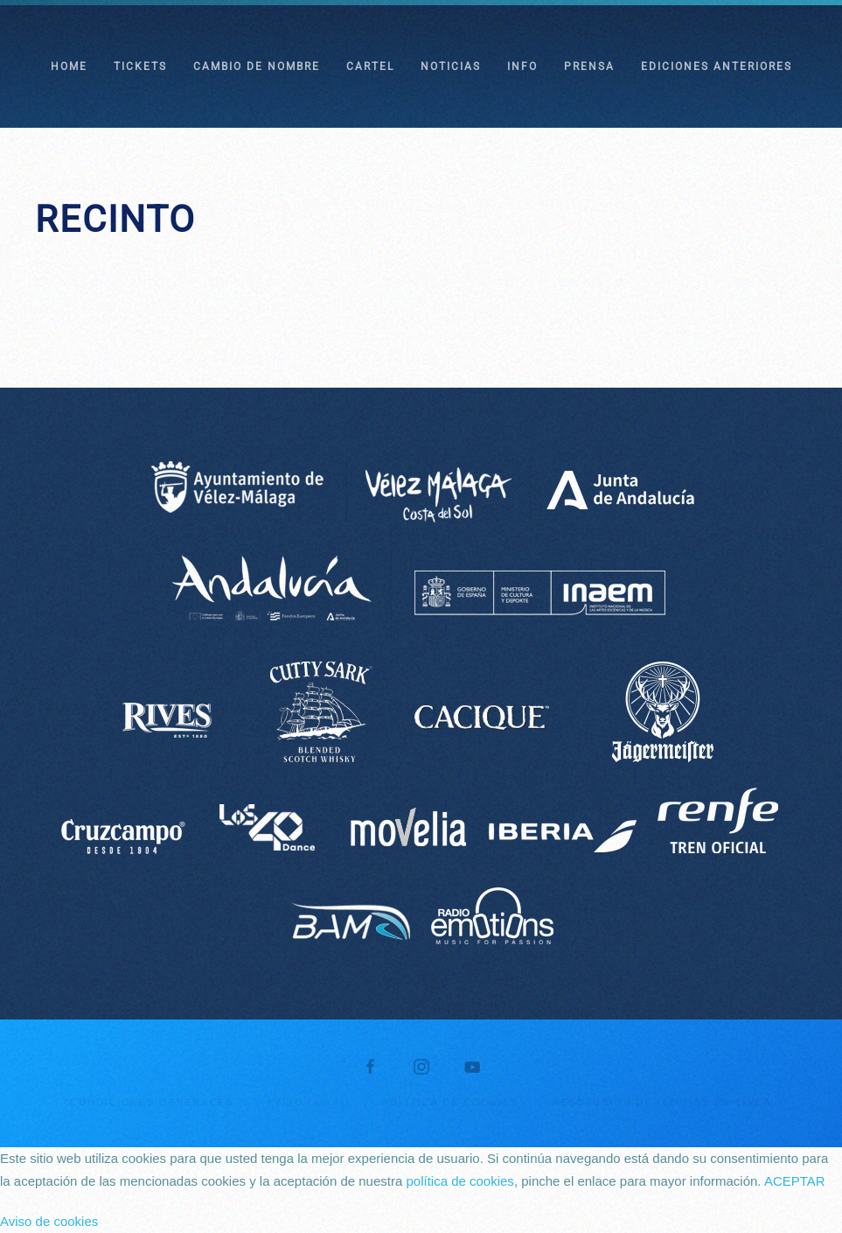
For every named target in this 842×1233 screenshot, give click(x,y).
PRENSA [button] (589, 66)
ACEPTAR (794, 1180)
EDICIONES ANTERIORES (716, 66)
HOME (69, 66)
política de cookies (459, 1180)
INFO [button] (522, 66)
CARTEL (370, 66)
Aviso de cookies (49, 1221)
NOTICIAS (451, 66)
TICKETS (140, 66)
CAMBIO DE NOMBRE (256, 66)
